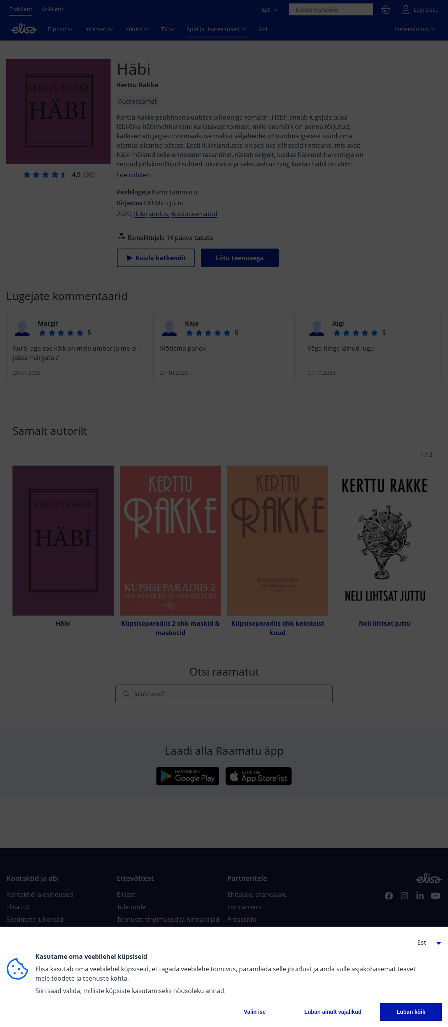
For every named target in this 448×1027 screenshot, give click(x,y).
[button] (426, 942)
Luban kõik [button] (411, 1012)
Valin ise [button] (255, 1012)
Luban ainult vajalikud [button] (333, 1012)
